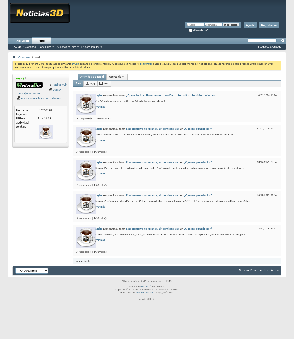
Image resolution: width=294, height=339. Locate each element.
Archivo (264, 270)
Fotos (106, 83)
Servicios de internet (204, 95)
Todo (78, 83)
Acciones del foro (66, 46)
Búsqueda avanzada (269, 46)
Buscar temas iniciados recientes (39, 98)
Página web (57, 84)
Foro (42, 40)
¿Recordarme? (198, 30)
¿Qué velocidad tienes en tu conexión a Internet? (156, 95)
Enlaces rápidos (90, 46)
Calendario (29, 46)
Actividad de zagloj (92, 76)
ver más (100, 106)
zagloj (92, 83)
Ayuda (250, 25)
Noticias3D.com (248, 270)
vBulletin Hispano (145, 292)
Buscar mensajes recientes (39, 91)
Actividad (22, 40)
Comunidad (44, 46)
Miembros (23, 57)
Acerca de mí (117, 76)
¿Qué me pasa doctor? (198, 129)
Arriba (275, 270)
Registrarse (269, 25)
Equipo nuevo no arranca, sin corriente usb (152, 129)
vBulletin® (146, 286)
